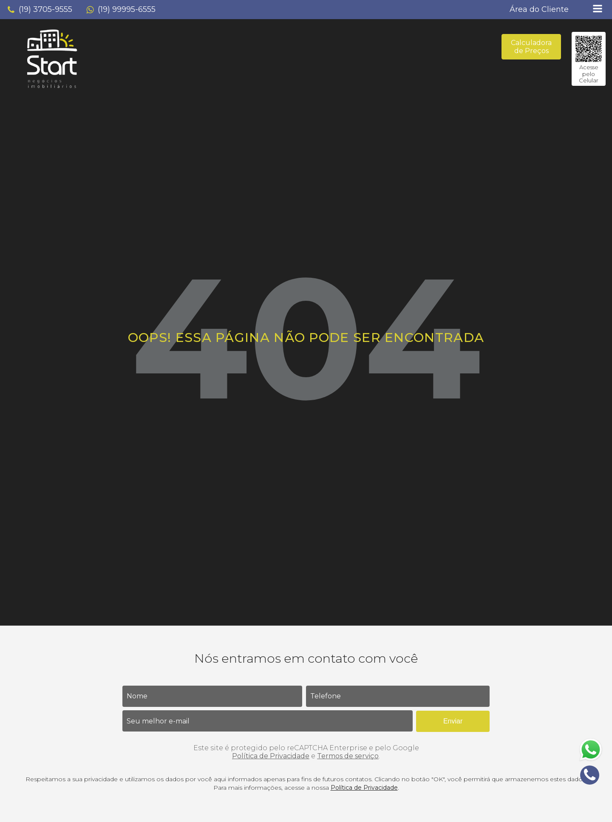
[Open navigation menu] (597, 9)
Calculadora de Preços (531, 47)
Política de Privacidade (270, 756)
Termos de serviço (348, 756)
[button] (39, 9)
